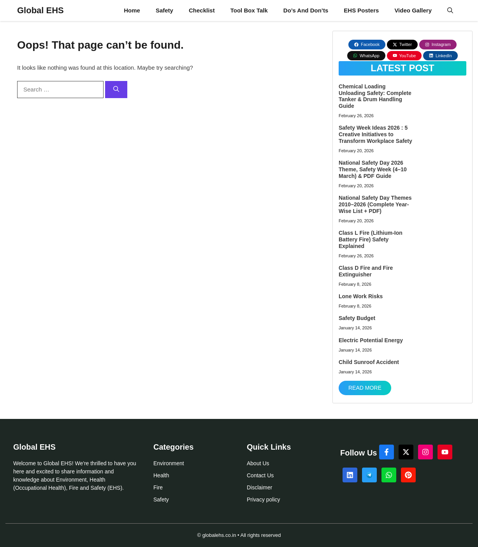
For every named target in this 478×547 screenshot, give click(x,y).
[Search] (116, 89)
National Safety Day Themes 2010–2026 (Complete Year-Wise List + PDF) (375, 204)
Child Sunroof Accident (369, 362)
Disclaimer (259, 487)
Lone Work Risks (361, 296)
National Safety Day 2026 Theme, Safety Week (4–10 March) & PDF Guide (373, 169)
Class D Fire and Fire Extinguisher (366, 271)
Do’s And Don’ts (306, 10)
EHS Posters (361, 10)
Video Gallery (413, 10)
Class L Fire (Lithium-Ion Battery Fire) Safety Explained (370, 239)
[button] (450, 10)
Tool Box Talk (249, 10)
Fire (158, 487)
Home (132, 10)
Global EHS (40, 10)
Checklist (202, 10)
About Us (258, 463)
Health (161, 475)
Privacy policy (263, 499)
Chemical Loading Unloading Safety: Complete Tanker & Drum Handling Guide (375, 96)
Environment (168, 463)
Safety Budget (357, 318)
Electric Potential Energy (371, 340)
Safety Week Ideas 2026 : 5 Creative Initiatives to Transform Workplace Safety (375, 134)
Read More (364, 388)
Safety (164, 10)
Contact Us (260, 475)
